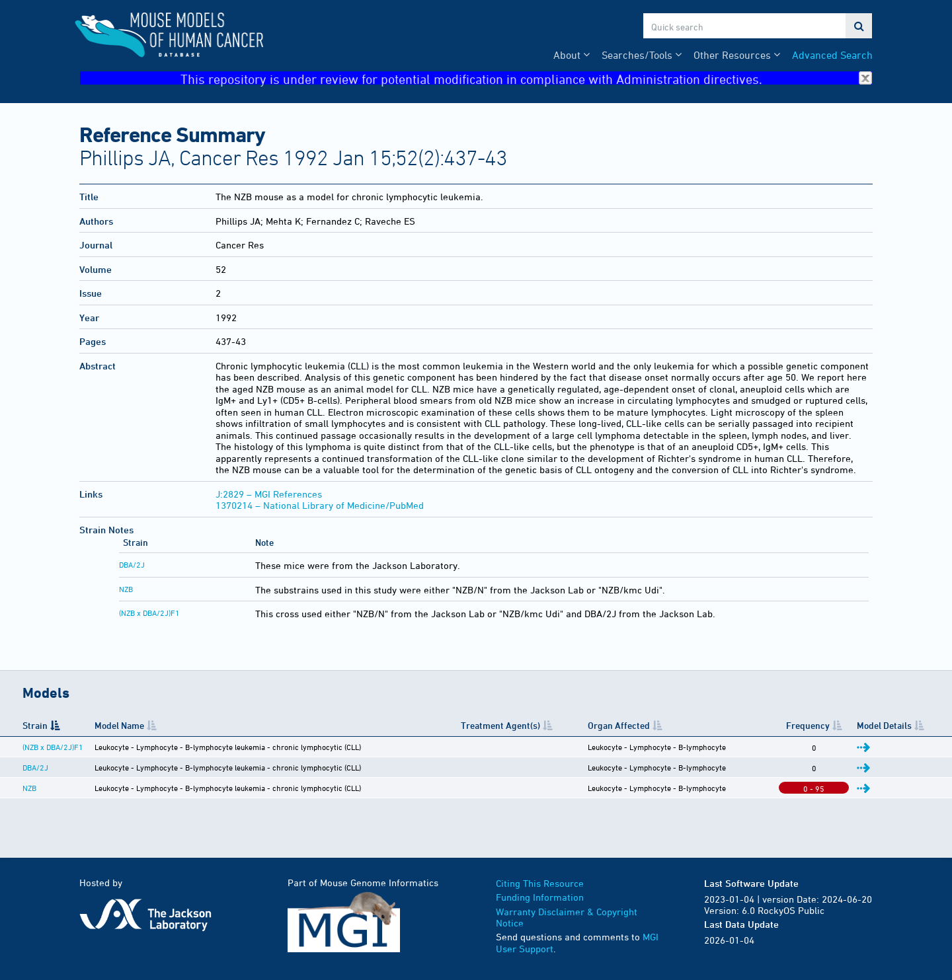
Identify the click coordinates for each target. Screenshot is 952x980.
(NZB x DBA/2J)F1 (149, 612)
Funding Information (540, 897)
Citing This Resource (540, 883)
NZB (126, 588)
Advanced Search (832, 55)
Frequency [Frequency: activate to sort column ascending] (808, 725)
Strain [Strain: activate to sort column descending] (35, 725)
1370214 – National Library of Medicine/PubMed (320, 505)
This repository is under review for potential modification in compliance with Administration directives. (526, 78)
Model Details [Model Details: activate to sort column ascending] (884, 725)
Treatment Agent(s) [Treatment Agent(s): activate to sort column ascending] (500, 725)
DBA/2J (132, 564)
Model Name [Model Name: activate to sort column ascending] (119, 725)
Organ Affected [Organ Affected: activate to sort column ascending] (619, 725)
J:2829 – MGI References (269, 494)
